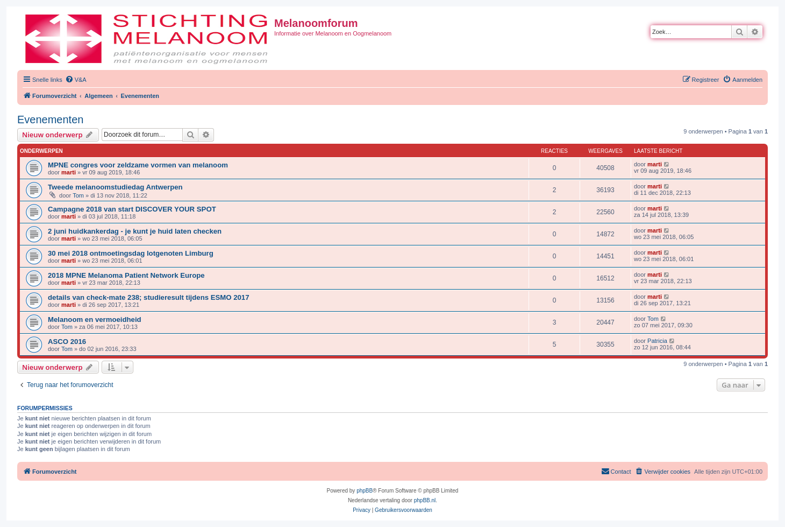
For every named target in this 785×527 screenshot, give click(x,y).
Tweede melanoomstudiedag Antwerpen (115, 187)
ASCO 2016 (67, 342)
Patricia (657, 341)
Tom (78, 195)
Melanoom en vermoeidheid (94, 319)
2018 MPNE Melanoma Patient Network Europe (126, 275)
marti (68, 172)
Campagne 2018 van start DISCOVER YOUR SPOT (132, 209)
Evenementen (50, 119)
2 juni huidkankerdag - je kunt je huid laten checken (135, 231)
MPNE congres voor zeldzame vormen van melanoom (138, 165)
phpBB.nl (425, 500)
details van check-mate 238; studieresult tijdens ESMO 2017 (148, 297)
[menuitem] (76, 79)
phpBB (364, 491)
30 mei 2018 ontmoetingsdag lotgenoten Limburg (130, 253)
